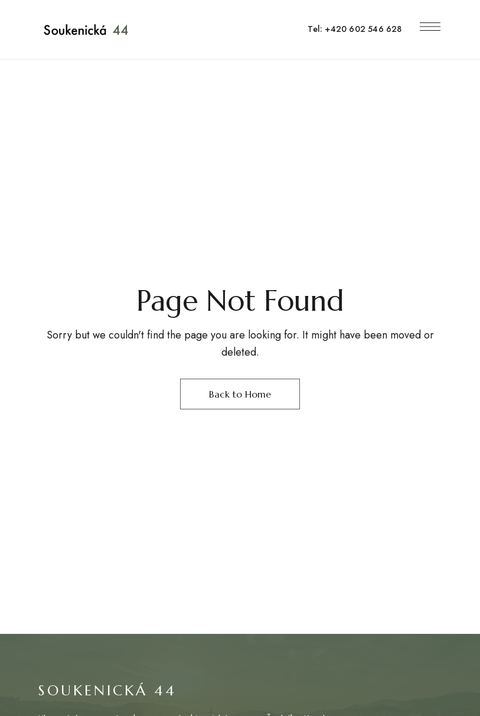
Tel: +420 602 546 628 (354, 29)
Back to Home (240, 394)
